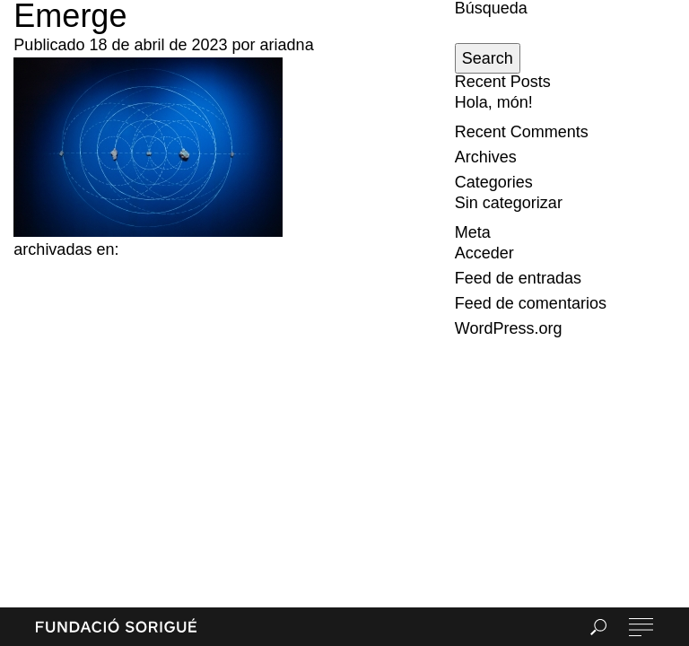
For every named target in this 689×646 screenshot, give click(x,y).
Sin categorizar (509, 203)
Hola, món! (494, 102)
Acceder (484, 253)
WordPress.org (509, 328)
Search (487, 58)
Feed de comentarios (530, 303)
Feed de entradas (518, 278)
